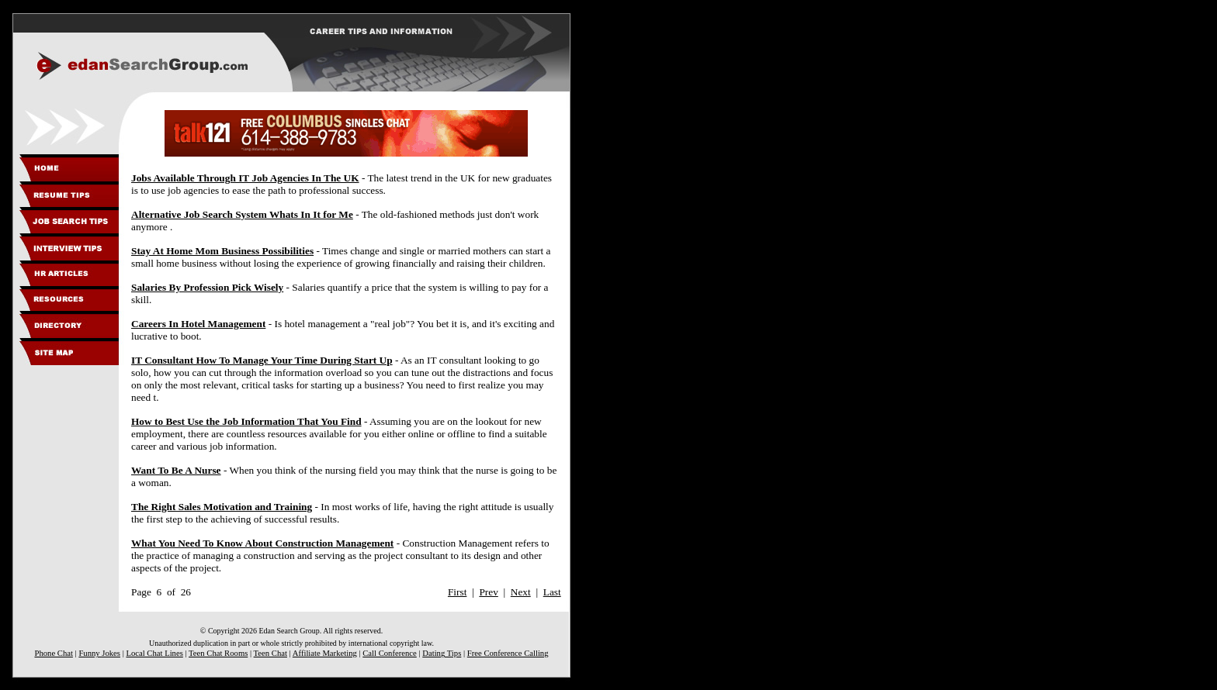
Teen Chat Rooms (218, 653)
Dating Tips (441, 653)
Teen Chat (270, 653)
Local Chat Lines (154, 653)
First (457, 592)
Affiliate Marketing (325, 653)
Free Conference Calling (508, 653)
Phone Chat (53, 653)
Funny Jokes (99, 653)
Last (552, 592)
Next (521, 592)
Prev (488, 592)
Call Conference (389, 653)
